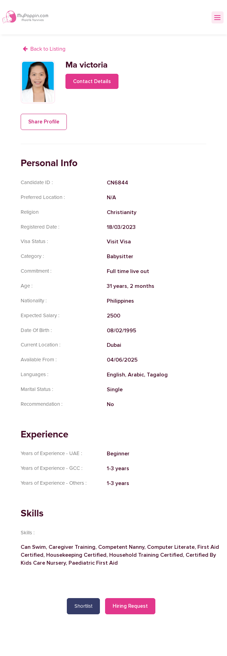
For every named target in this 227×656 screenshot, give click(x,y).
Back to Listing (47, 49)
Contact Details (92, 81)
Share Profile (43, 122)
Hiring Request (130, 606)
